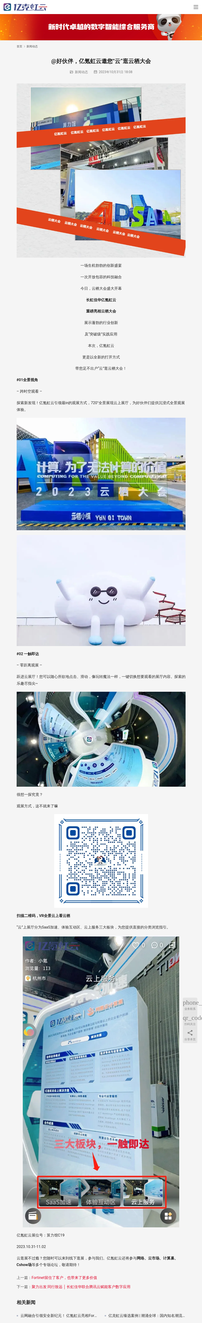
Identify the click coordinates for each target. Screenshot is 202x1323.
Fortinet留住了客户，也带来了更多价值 (64, 1277)
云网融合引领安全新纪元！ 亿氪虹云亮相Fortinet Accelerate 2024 (59, 1316)
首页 (19, 46)
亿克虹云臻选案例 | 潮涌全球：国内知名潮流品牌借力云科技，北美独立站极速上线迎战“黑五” (147, 1316)
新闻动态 (81, 72)
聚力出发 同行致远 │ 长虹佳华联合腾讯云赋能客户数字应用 (81, 1287)
